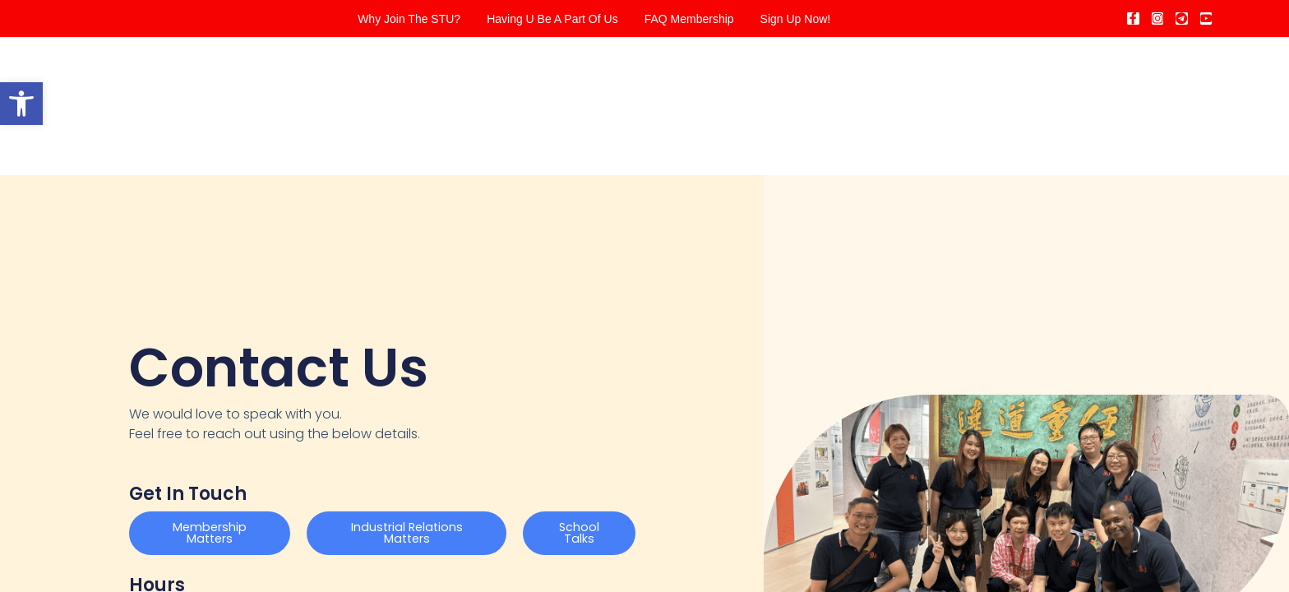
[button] (21, 103)
